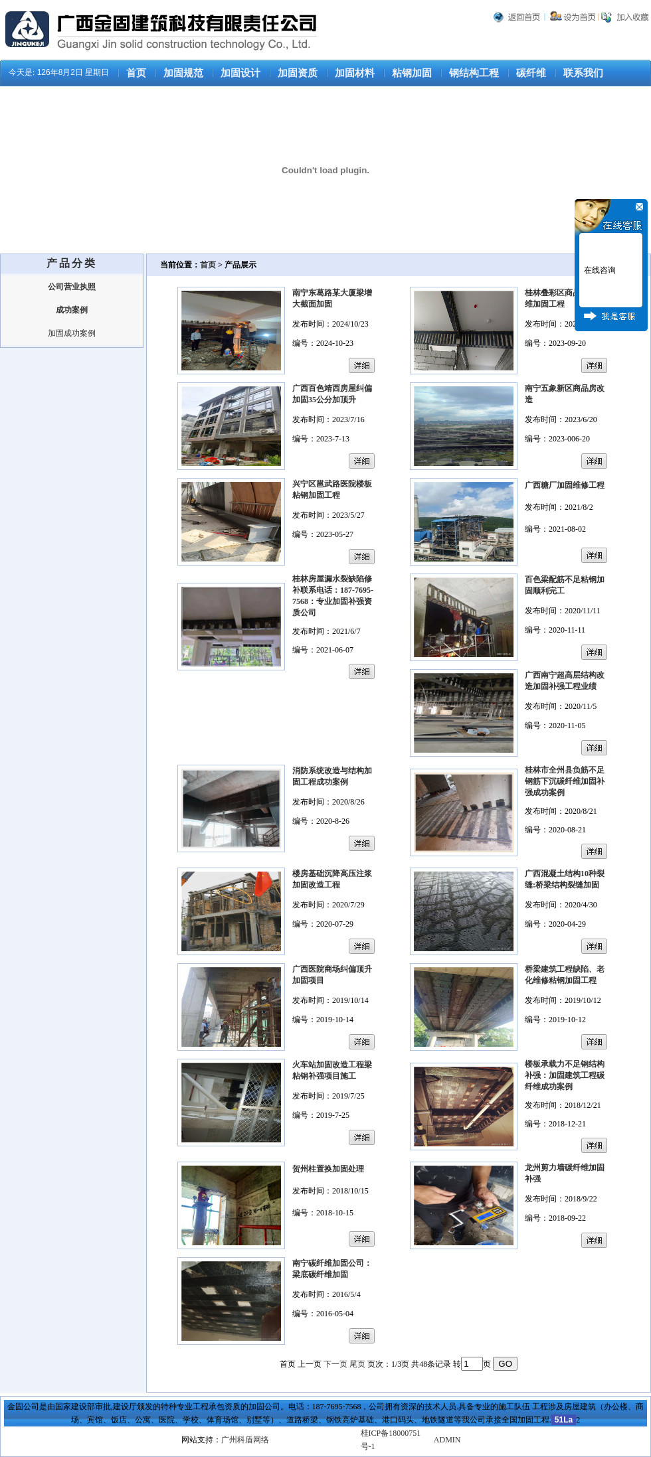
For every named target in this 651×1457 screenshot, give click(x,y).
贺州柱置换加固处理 (328, 1169)
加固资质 (298, 73)
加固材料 (355, 73)
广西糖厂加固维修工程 (564, 485)
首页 (136, 73)
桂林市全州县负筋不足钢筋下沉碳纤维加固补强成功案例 (564, 781)
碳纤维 (531, 73)
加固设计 (240, 73)
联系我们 (583, 73)
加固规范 (183, 73)
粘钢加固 (412, 73)
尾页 (357, 1364)
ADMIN (447, 1439)
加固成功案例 (72, 333)
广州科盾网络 (245, 1439)
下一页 (335, 1364)
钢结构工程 (474, 73)
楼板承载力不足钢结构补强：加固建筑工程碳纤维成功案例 (564, 1075)
